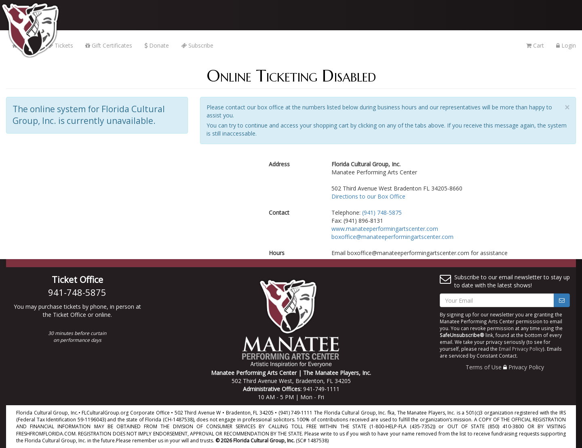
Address (279, 164)
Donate (156, 45)
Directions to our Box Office (368, 196)
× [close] (567, 107)
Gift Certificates (108, 45)
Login (566, 45)
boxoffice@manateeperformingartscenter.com (392, 237)
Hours (277, 253)
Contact (279, 212)
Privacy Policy (526, 367)
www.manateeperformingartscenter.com (384, 228)
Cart (535, 45)
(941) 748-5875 (382, 212)
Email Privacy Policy (521, 348)
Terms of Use (484, 367)
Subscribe (197, 45)
